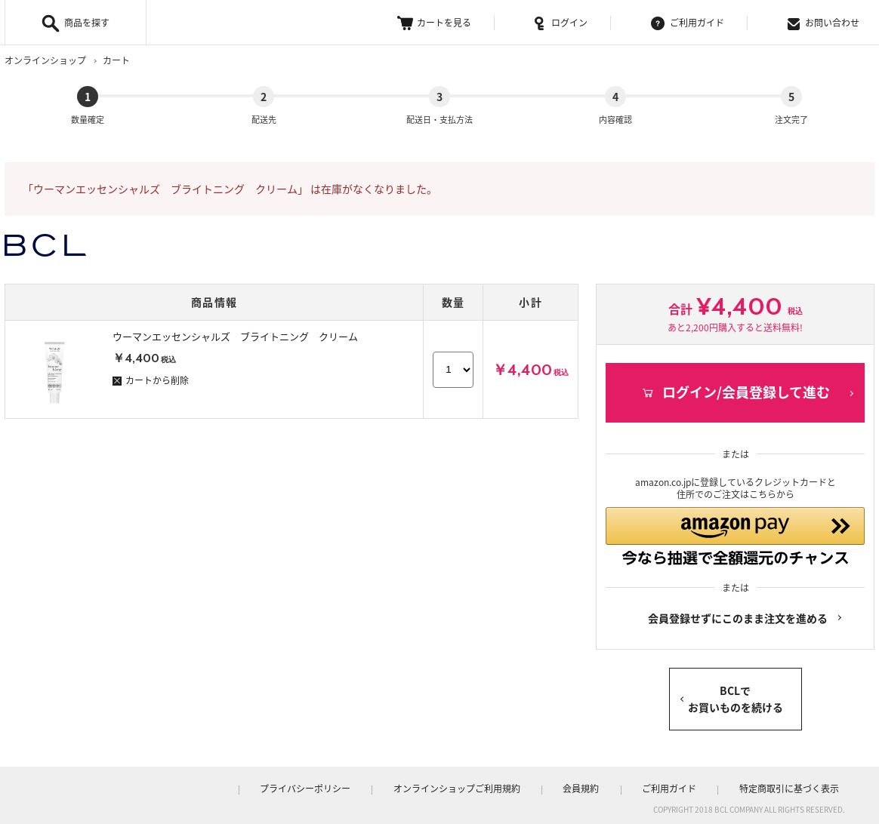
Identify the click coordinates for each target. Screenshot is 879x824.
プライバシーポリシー (361, 785)
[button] (735, 529)
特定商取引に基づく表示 (795, 785)
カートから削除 (151, 367)
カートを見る (434, 23)
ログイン (561, 23)
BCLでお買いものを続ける (735, 696)
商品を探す (86, 22)
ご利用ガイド (687, 23)
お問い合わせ (823, 23)
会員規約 (612, 785)
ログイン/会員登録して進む (735, 380)
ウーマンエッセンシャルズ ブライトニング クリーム (235, 323)
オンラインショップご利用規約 (500, 785)
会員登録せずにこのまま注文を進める (738, 615)
